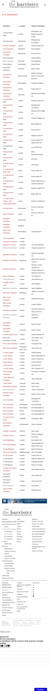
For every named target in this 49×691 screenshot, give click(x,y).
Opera (19, 541)
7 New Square (8, 365)
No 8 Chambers (8, 404)
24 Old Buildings (8, 440)
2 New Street (7, 383)
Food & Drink (6, 610)
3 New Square (8, 362)
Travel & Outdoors (7, 607)
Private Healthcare (7, 600)
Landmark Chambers (10, 241)
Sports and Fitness (7, 592)
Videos (19, 534)
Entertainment (6, 597)
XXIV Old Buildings (9, 444)
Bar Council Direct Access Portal (22, 607)
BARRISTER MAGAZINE (5, 622)
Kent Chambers (8, 49)
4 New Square (8, 359)
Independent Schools (8, 602)
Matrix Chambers (8, 276)
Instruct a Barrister (37, 521)
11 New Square (8, 352)
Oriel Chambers (8, 485)
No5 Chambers (8, 407)
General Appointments (38, 531)
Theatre (19, 539)
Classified (20, 594)
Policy (18, 611)
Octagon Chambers (9, 431)
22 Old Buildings (8, 449)
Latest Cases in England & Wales (24, 585)
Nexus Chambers (9, 389)
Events (19, 531)
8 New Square (8, 356)
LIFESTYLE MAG (7, 587)
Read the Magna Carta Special (38, 547)
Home (4, 11)
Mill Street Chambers (10, 293)
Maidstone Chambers (10, 260)
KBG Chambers (8, 61)
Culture (19, 526)
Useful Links (35, 526)
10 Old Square (8, 455)
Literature (20, 536)
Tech (18, 599)
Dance (19, 529)
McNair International (10, 248)
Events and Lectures (23, 591)
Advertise (19, 589)
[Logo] (24, 5)
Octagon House (8, 435)
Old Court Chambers (10, 452)
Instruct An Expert (37, 551)
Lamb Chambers (8, 238)
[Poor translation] (7, 646)
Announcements (37, 536)
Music (19, 524)
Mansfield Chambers (10, 254)
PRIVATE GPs (6, 605)
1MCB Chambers (9, 279)
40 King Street (8, 208)
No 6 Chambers (8, 400)
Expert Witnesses (37, 541)
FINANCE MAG (6, 585)
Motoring (5, 590)
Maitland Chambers (9, 269)
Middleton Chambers (10, 288)
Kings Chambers (8, 214)
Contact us (35, 544)
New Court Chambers (10, 343)
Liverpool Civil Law (9, 245)
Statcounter (5, 632)
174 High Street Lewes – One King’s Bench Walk (9, 201)
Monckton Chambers (10, 310)
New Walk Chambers (10, 386)
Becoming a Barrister (38, 534)
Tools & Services (37, 539)
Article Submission (22, 597)
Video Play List (21, 602)
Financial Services (7, 612)
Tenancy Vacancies (37, 524)
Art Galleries (20, 521)
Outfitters (5, 595)
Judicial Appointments (38, 529)
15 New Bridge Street (10, 334)
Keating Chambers (9, 46)
